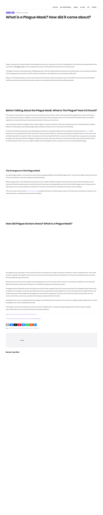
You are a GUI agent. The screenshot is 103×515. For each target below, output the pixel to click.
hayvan (20, 328)
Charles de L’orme (32, 191)
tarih (36, 328)
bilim (11, 328)
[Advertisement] (51, 93)
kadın (30, 328)
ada (9, 328)
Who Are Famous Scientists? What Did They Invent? (21, 314)
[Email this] (7, 325)
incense (87, 131)
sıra (33, 328)
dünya (16, 328)
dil (14, 328)
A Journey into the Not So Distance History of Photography (23, 318)
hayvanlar (24, 328)
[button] (96, 7)
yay (38, 328)
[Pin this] (19, 325)
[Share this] (11, 325)
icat (28, 328)
